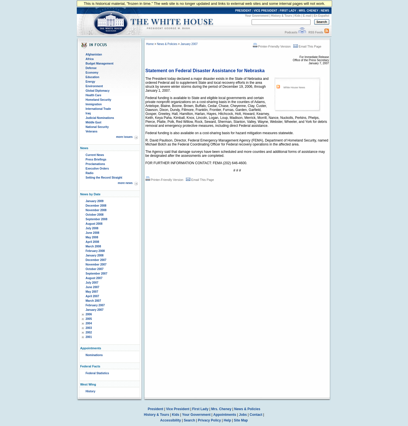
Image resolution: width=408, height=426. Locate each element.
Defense (91, 68)
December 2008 (96, 205)
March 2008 (93, 246)
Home (150, 44)
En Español (321, 15)
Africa (90, 59)
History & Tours (281, 15)
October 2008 (94, 214)
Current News (95, 155)
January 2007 (94, 309)
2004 (89, 323)
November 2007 (96, 264)
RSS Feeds (316, 32)
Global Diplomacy (97, 90)
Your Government (257, 15)
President (155, 409)
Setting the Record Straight (104, 177)
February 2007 (95, 305)
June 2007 (92, 287)
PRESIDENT (243, 10)
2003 (89, 327)
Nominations (94, 355)
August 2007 (94, 278)
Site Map (241, 420)
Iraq (88, 113)
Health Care (93, 95)
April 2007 (92, 296)
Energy (90, 81)
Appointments (224, 415)
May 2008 (92, 237)
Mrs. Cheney (221, 409)
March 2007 (93, 300)
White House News (294, 87)
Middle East (93, 122)
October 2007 (94, 269)
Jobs (243, 415)
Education (92, 77)
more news (125, 183)
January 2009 (94, 201)
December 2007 (96, 260)
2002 (89, 332)
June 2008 (92, 232)
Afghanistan (94, 54)
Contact (256, 415)
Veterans (91, 131)
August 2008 (94, 223)
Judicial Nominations (100, 117)
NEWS (325, 10)
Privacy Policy (209, 420)
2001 (89, 337)
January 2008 (94, 255)
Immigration (94, 104)
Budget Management (99, 63)
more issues (124, 136)
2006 (89, 314)
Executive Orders (97, 168)
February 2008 (95, 250)
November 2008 (96, 210)
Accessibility (170, 420)
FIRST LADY (288, 10)
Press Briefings (96, 159)
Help (227, 420)
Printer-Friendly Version (272, 46)
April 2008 (92, 241)
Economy (92, 72)
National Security (97, 127)
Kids (297, 15)
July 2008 (92, 228)
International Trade (98, 108)
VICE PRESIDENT (265, 10)
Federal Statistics (97, 373)
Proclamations (95, 164)
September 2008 (96, 219)
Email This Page (307, 46)
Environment (94, 86)
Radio (90, 173)
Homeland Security (98, 99)
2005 (89, 318)
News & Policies (167, 44)
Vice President (178, 409)
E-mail (307, 15)
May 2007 (92, 291)
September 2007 (96, 273)
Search (189, 420)
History (90, 391)
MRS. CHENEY (308, 10)
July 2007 (92, 282)
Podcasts (291, 32)
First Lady (200, 409)
